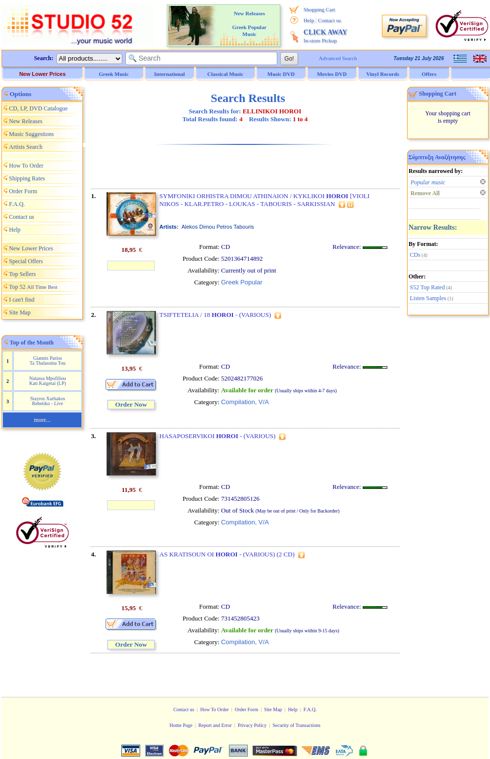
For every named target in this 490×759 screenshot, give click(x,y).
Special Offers (26, 261)
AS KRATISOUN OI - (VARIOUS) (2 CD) (227, 554)
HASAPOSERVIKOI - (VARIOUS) (217, 436)
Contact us (329, 20)
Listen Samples (428, 298)
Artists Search (25, 146)
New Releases (25, 121)
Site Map (20, 312)
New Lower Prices (42, 74)
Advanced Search (338, 58)
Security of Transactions (296, 725)
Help (308, 20)
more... (42, 419)
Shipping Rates (27, 178)
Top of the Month (32, 342)
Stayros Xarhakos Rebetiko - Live (47, 401)
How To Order (26, 165)
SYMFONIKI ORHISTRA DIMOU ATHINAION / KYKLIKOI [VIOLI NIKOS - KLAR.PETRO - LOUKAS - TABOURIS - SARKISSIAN (264, 199)
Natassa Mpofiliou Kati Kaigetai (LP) (47, 381)
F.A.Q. (17, 204)
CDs (415, 254)
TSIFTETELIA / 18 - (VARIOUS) (215, 314)
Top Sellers (22, 274)
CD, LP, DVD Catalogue (38, 108)
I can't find (21, 299)
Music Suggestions (31, 134)
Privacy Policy (252, 725)
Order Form (23, 191)
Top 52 (33, 286)
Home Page (180, 725)
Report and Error (215, 725)
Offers (429, 74)
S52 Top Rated (427, 287)
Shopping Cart (319, 9)
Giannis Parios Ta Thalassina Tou (48, 360)
